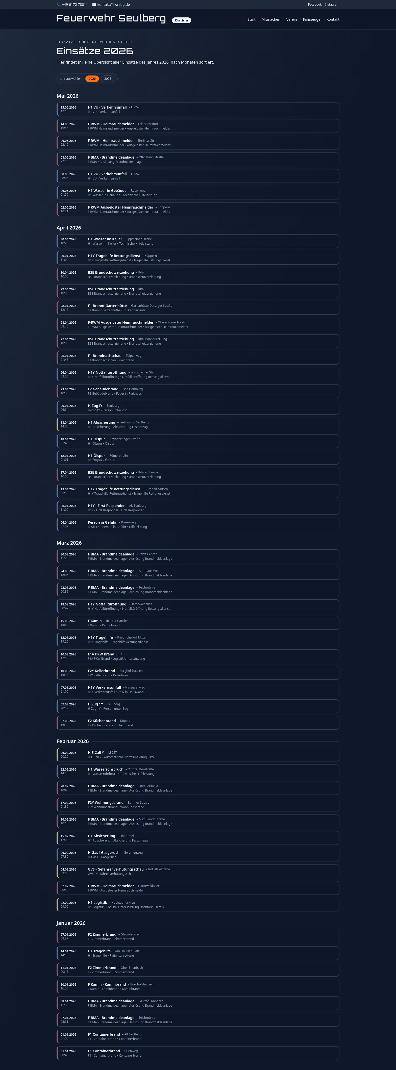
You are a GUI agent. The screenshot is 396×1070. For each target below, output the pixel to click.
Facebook (315, 5)
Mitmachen (271, 19)
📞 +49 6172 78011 (72, 4)
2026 (92, 79)
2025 (107, 79)
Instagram (332, 5)
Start (251, 19)
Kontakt (333, 19)
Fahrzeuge (311, 19)
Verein (291, 19)
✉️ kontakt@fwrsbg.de (111, 4)
